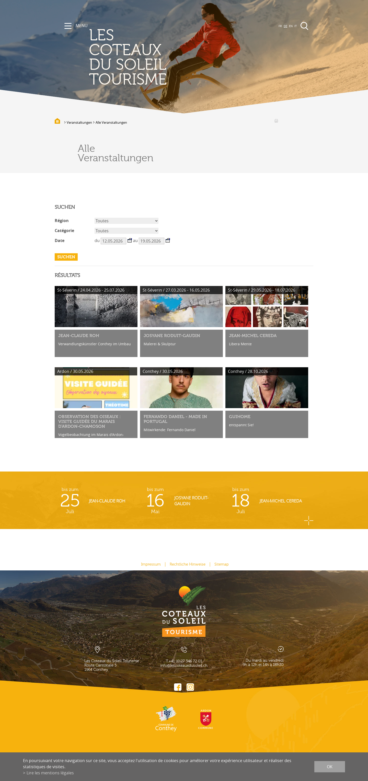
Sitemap (221, 564)
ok (329, 766)
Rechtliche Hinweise (187, 564)
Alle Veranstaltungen (111, 122)
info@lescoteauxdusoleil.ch (184, 665)
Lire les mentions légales (50, 773)
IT (295, 26)
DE (285, 26)
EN (291, 26)
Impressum (151, 564)
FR (280, 26)
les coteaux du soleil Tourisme (128, 57)
